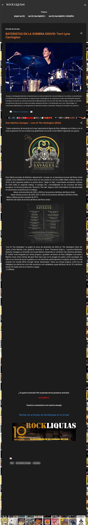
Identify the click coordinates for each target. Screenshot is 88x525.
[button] (81, 33)
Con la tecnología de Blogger (44, 520)
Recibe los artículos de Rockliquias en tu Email (44, 415)
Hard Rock (19, 16)
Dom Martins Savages (23, 463)
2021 (12, 463)
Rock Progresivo (36, 16)
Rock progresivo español (61, 16)
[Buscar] (85, 5)
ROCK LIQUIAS (15, 4)
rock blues (36, 463)
